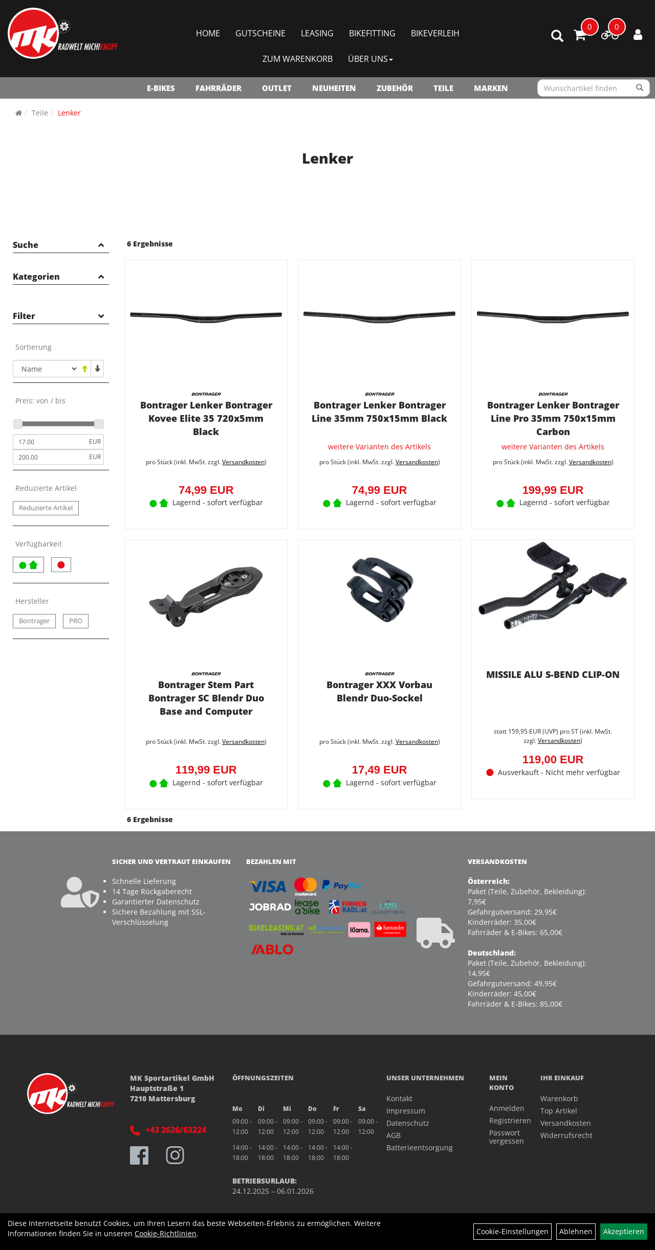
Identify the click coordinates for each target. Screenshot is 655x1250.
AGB (393, 1135)
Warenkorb (559, 1098)
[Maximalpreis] (49, 457)
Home (208, 33)
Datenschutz (407, 1123)
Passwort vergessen (503, 1137)
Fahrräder (218, 88)
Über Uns (370, 58)
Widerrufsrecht (566, 1135)
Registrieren (503, 1120)
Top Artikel (558, 1111)
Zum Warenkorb (298, 58)
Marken (491, 88)
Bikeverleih (435, 33)
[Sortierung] (45, 368)
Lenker (69, 113)
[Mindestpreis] (49, 441)
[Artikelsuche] (557, 36)
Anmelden (503, 1108)
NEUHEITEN (334, 88)
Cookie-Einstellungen (512, 1231)
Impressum (405, 1111)
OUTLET (277, 88)
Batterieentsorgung (419, 1147)
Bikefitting (372, 33)
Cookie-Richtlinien (165, 1233)
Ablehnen (576, 1231)
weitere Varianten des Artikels (379, 447)
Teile (443, 88)
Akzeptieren (623, 1231)
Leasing (317, 33)
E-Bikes (161, 88)
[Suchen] (640, 88)
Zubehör (395, 88)
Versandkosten (243, 462)
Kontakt (399, 1098)
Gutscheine (260, 33)
